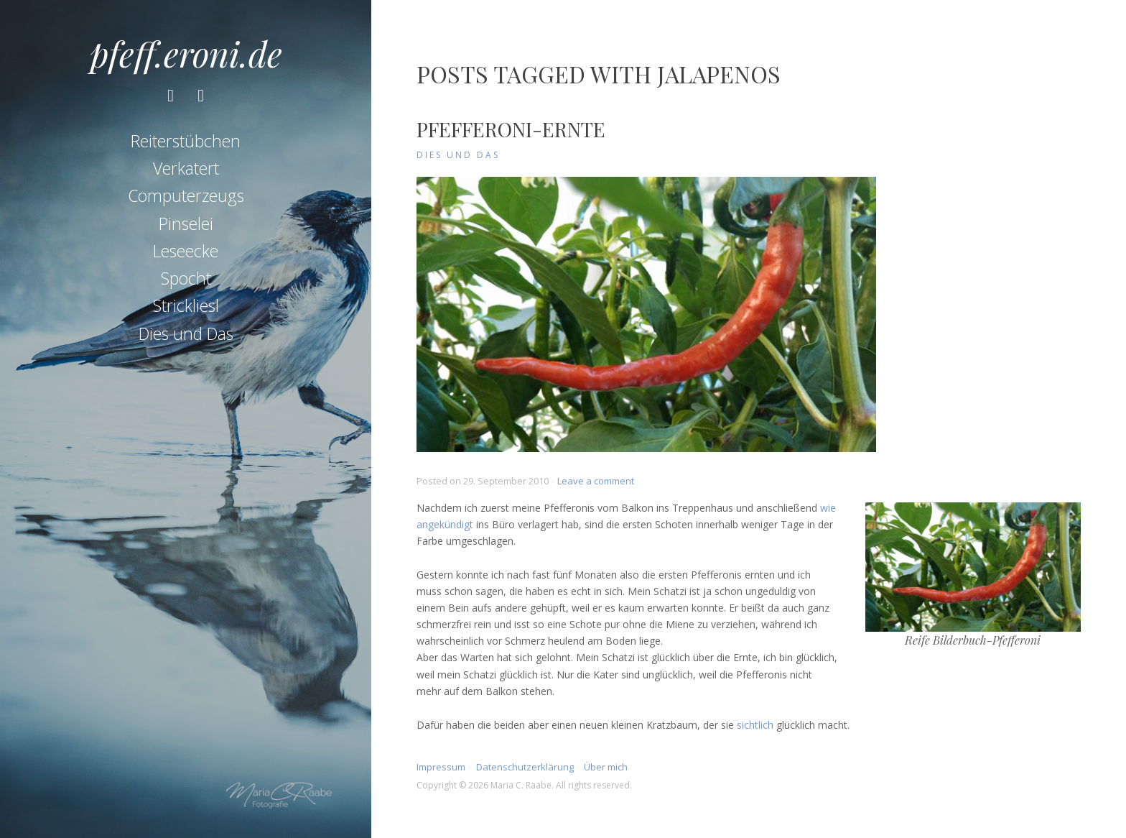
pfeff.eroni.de (186, 53)
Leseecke (185, 250)
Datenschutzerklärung (525, 766)
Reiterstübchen (186, 140)
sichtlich (755, 725)
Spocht (186, 278)
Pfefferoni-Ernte (511, 129)
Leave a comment (595, 480)
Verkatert (186, 168)
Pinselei (186, 223)
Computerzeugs (186, 195)
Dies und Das (186, 333)
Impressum (441, 766)
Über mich (606, 766)
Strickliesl (186, 305)
